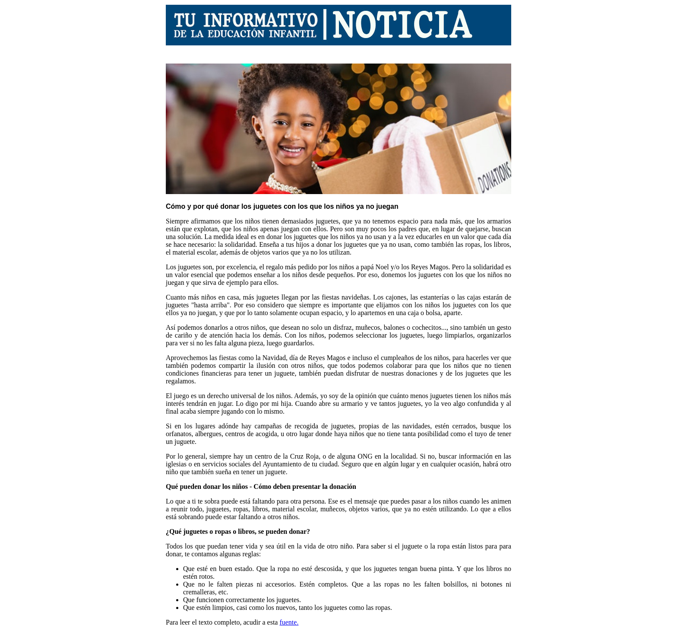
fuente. (288, 622)
